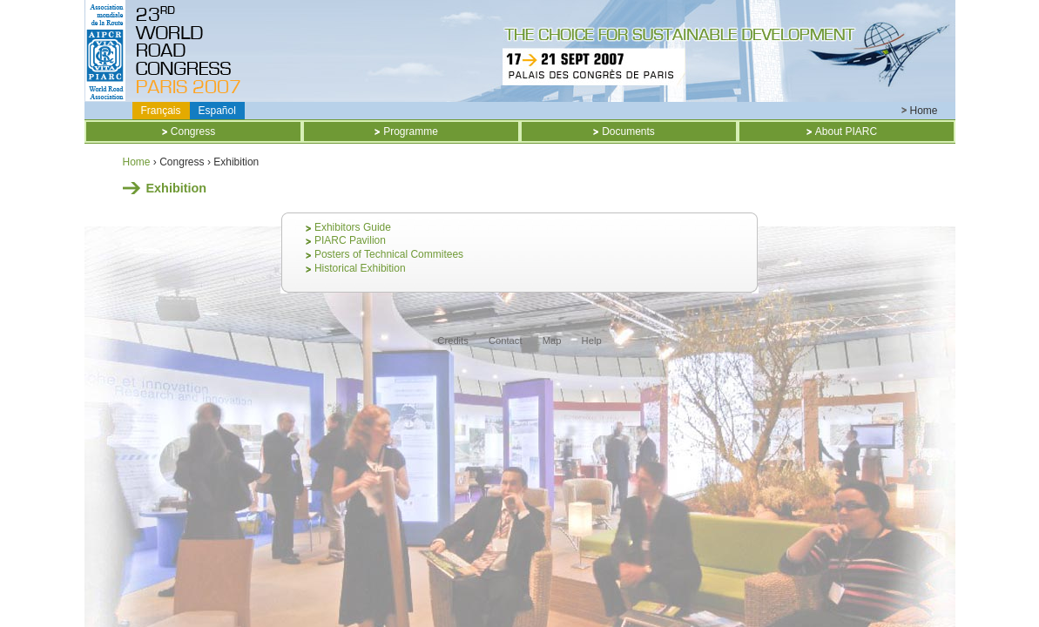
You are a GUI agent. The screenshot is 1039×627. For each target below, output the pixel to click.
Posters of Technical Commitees (388, 254)
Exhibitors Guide (352, 227)
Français (161, 110)
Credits (453, 340)
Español (217, 110)
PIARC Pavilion (350, 240)
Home (923, 110)
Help (592, 340)
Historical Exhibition (360, 268)
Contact (506, 340)
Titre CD (192, 50)
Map (552, 340)
